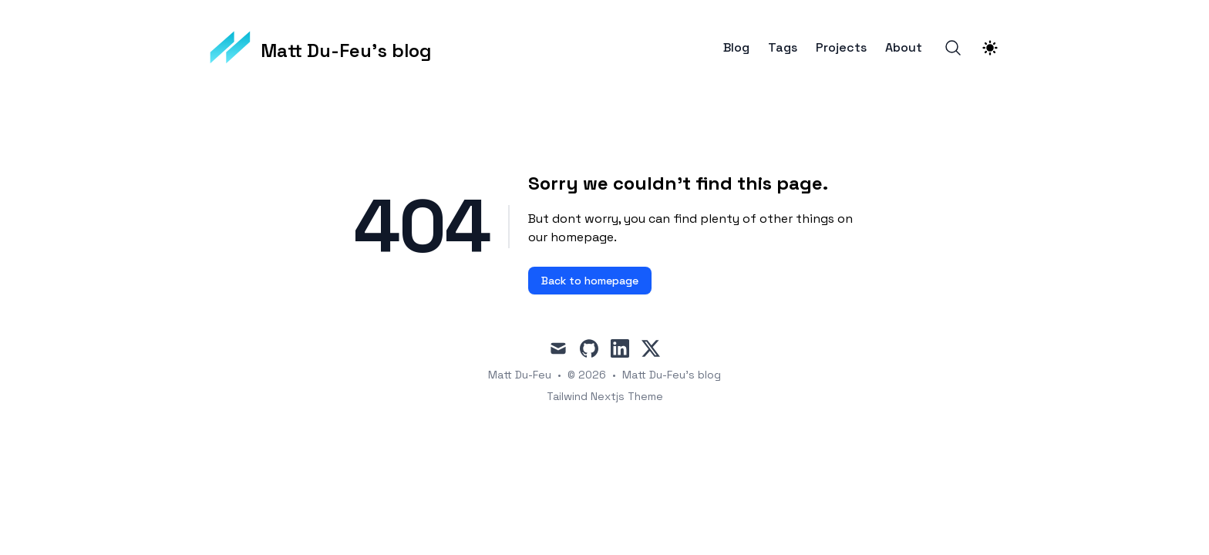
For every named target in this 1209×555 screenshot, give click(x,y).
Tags (782, 48)
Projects (841, 48)
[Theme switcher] (990, 48)
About (903, 48)
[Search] (953, 48)
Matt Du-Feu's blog (671, 375)
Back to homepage (589, 281)
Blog (736, 48)
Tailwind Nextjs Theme (605, 396)
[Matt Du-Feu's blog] (321, 48)
